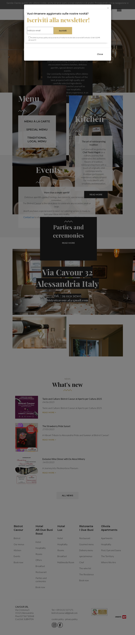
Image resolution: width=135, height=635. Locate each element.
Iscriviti (63, 30)
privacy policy (43, 37)
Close (100, 54)
